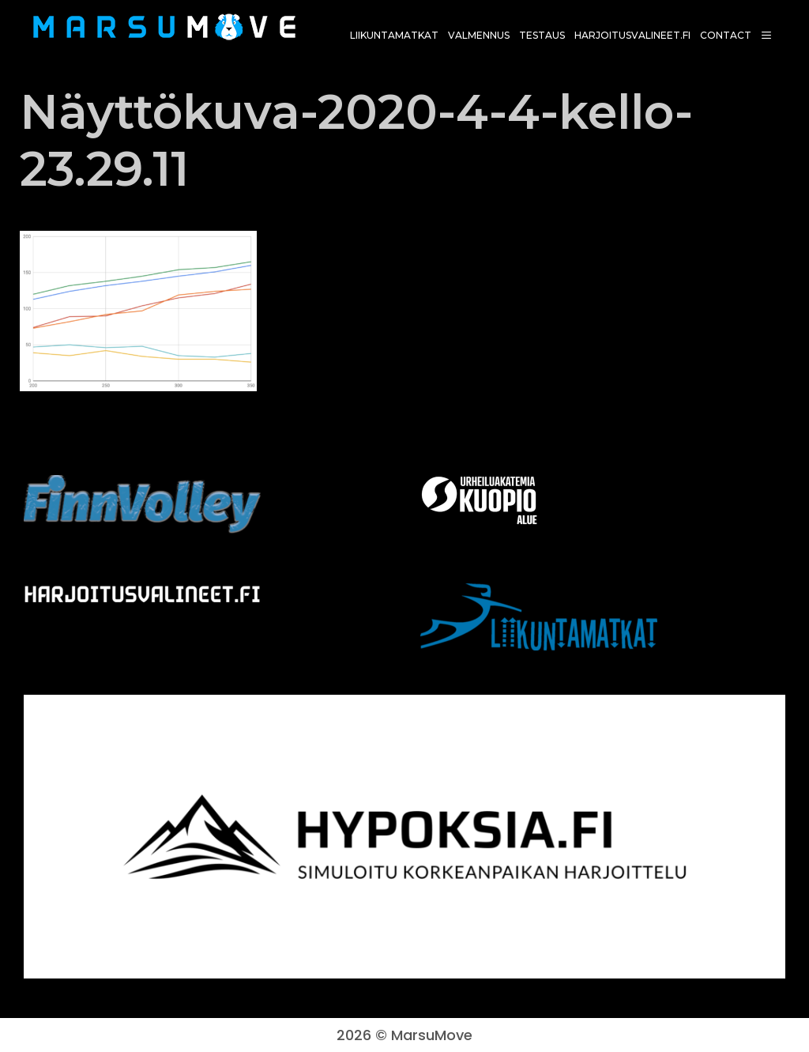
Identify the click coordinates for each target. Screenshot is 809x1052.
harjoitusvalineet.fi (632, 35)
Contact (725, 35)
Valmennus (479, 35)
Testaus (542, 35)
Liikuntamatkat (394, 35)
